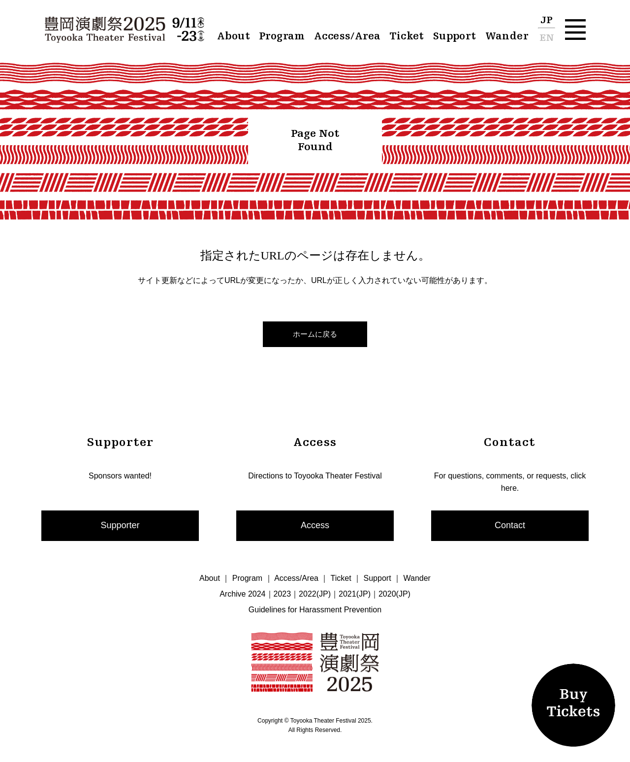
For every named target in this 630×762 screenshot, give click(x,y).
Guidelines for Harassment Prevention (315, 609)
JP (546, 21)
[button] (575, 29)
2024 (257, 594)
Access (315, 525)
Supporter (119, 525)
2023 (282, 594)
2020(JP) (394, 594)
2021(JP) (355, 594)
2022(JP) (315, 594)
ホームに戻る (315, 334)
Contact (510, 525)
